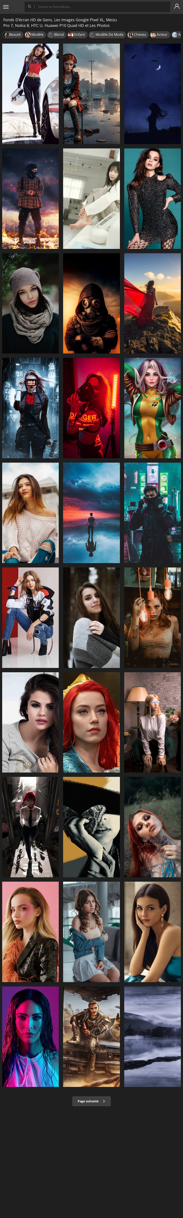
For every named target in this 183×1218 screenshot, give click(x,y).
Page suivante (91, 1101)
